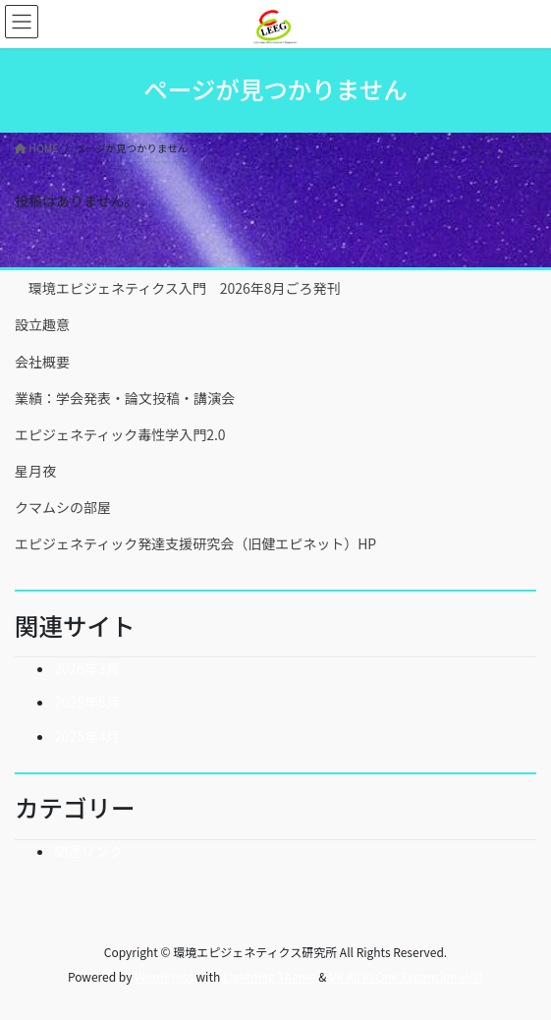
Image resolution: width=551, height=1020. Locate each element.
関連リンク (88, 851)
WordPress (164, 976)
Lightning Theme (269, 976)
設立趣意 (42, 324)
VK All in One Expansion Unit (406, 976)
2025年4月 (87, 736)
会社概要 (42, 361)
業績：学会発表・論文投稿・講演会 (125, 398)
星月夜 (35, 471)
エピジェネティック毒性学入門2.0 (120, 434)
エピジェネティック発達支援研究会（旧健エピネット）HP (195, 543)
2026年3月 (87, 668)
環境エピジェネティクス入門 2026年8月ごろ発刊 (178, 288)
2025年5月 (87, 701)
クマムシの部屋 (63, 507)
